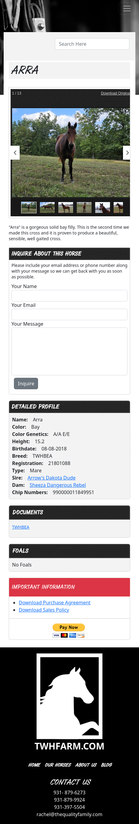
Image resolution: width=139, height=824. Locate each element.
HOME (34, 765)
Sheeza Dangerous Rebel (58, 485)
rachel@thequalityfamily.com (69, 814)
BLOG (106, 765)
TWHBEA (20, 527)
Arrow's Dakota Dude (51, 477)
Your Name (24, 286)
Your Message (27, 324)
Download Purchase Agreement (55, 602)
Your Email (23, 305)
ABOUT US (85, 765)
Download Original (116, 93)
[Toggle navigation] (126, 8)
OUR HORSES (57, 765)
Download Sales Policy (44, 609)
